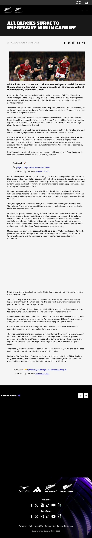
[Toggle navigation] (87, 9)
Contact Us (50, 526)
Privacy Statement (65, 526)
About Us (38, 526)
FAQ (30, 526)
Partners (22, 526)
